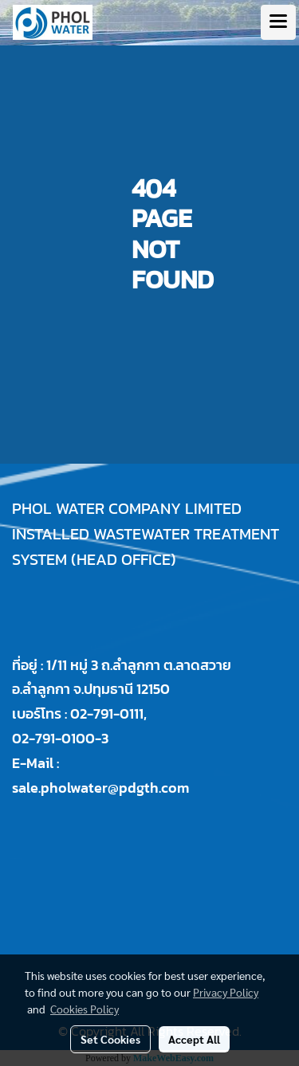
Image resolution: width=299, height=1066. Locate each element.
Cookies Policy (84, 1008)
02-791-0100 (53, 738)
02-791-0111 (107, 713)
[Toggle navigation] (278, 22)
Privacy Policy (225, 992)
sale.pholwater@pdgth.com (100, 787)
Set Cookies (110, 1039)
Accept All (194, 1039)
